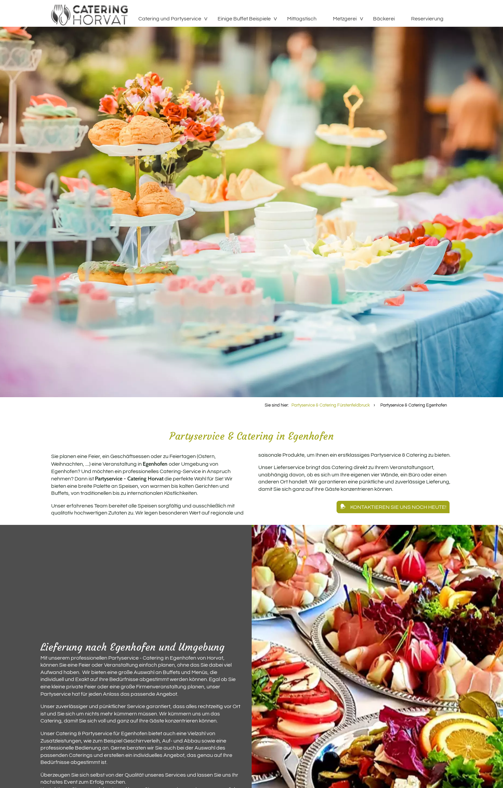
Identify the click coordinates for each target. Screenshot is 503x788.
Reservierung (427, 18)
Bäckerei (384, 18)
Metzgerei (345, 18)
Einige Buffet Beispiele (244, 18)
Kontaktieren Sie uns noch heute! (398, 507)
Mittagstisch (302, 18)
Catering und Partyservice (169, 18)
